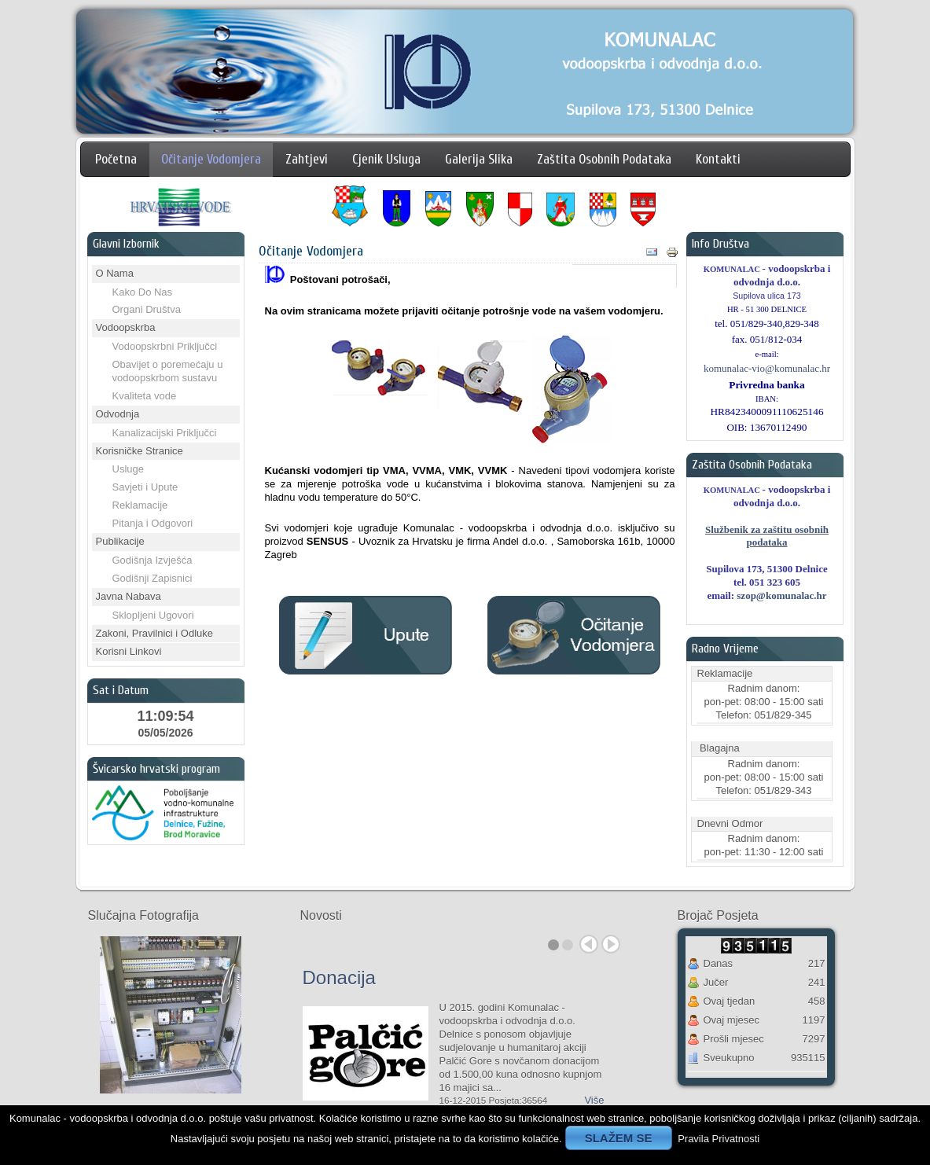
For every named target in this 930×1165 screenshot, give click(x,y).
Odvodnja (118, 414)
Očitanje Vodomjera (211, 159)
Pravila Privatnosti (718, 1139)
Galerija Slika (479, 159)
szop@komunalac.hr (781, 595)
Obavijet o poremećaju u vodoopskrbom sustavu (167, 371)
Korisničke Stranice (139, 451)
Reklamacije (140, 505)
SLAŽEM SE (618, 1138)
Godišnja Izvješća (152, 560)
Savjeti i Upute (145, 487)
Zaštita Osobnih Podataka (604, 159)
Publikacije (120, 541)
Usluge (128, 469)
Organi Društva (146, 309)
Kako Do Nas (142, 292)
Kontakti (718, 159)
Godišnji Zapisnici (152, 578)
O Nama (115, 273)
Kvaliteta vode (144, 396)
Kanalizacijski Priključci (164, 433)
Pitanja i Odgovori (152, 523)
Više (594, 1100)
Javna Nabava (128, 596)
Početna (116, 159)
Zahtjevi (306, 159)
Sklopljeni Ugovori (153, 615)
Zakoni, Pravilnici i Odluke (155, 633)
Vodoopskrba (126, 327)
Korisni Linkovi (129, 651)
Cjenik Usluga (386, 159)
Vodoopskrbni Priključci (165, 346)
